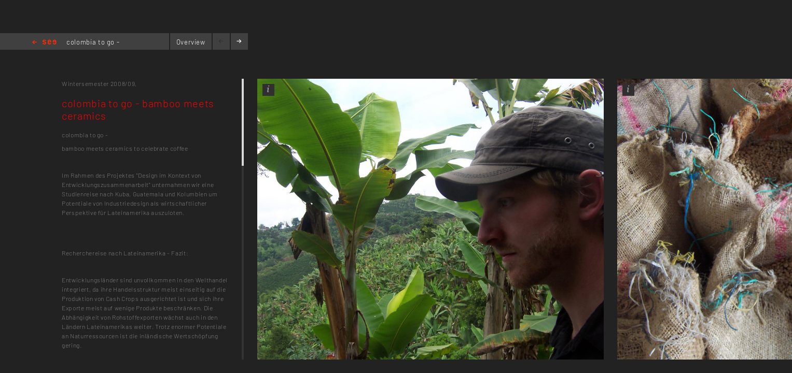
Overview (190, 42)
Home (44, 43)
